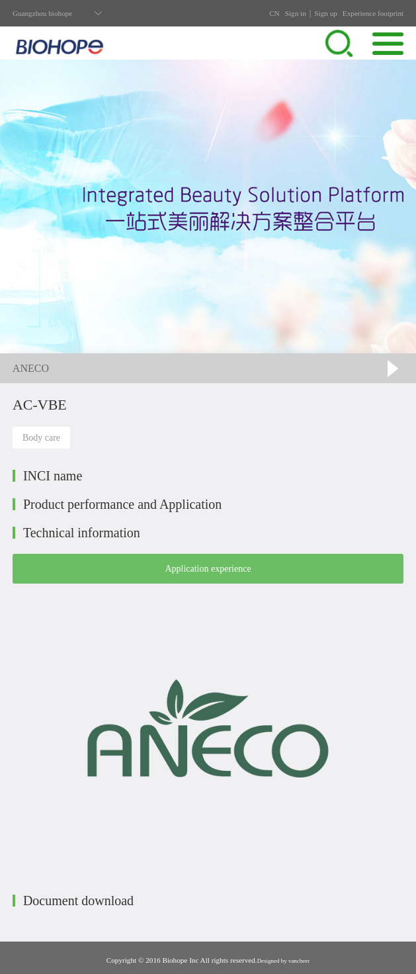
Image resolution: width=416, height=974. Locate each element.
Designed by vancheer (283, 960)
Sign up (325, 13)
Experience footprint (373, 13)
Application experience (208, 569)
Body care (41, 438)
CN (274, 13)
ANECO (31, 368)
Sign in (295, 13)
